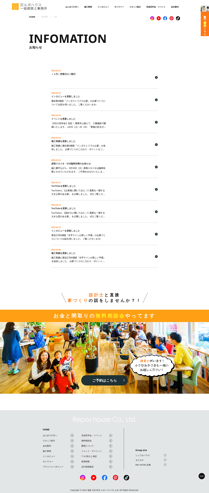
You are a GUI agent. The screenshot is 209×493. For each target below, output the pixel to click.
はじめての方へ (72, 7)
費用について (96, 445)
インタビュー (103, 7)
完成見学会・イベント (155, 7)
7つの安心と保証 (96, 456)
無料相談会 (96, 440)
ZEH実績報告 (96, 466)
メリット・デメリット (96, 451)
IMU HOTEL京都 (150, 464)
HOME (46, 429)
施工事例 (88, 7)
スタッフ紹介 (135, 7)
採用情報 (96, 461)
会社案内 (175, 7)
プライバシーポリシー (58, 466)
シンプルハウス (150, 455)
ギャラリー (119, 7)
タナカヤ (150, 460)
